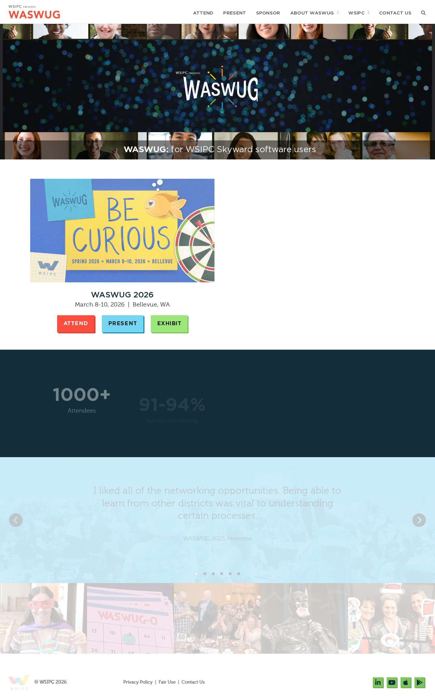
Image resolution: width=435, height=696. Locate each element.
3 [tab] (213, 573)
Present (234, 13)
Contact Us (395, 13)
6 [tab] (238, 573)
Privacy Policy (138, 682)
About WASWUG (312, 13)
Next (419, 520)
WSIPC (356, 13)
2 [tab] (204, 573)
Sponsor (268, 13)
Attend (203, 13)
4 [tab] (221, 573)
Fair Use (167, 682)
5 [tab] (230, 573)
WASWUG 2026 (122, 295)
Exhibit (169, 323)
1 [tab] (196, 573)
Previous (16, 520)
